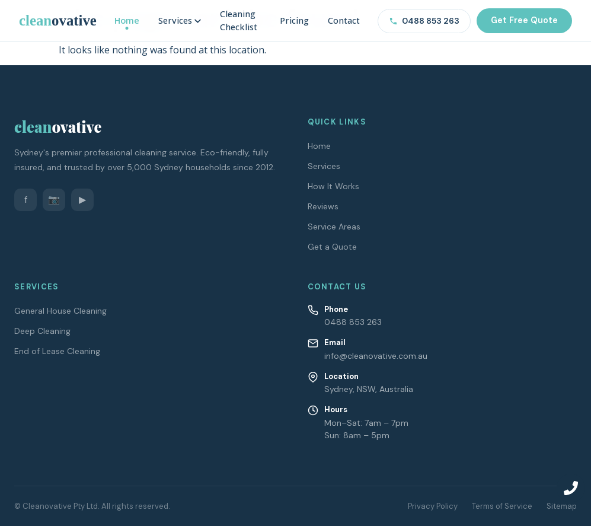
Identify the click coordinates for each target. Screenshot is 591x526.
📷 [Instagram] (54, 199)
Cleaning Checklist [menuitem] (238, 20)
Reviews (323, 206)
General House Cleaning (60, 310)
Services (324, 166)
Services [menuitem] (179, 20)
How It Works (333, 186)
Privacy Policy (433, 506)
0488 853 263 (353, 322)
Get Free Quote (524, 20)
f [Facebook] (25, 199)
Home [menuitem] (126, 20)
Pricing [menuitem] (294, 20)
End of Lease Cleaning (57, 351)
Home (319, 146)
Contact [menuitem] (344, 20)
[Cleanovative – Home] (58, 20)
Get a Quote (332, 246)
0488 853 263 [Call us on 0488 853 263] (424, 20)
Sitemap (562, 506)
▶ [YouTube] (82, 199)
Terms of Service (502, 506)
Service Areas (334, 226)
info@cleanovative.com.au (375, 355)
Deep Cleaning (42, 331)
